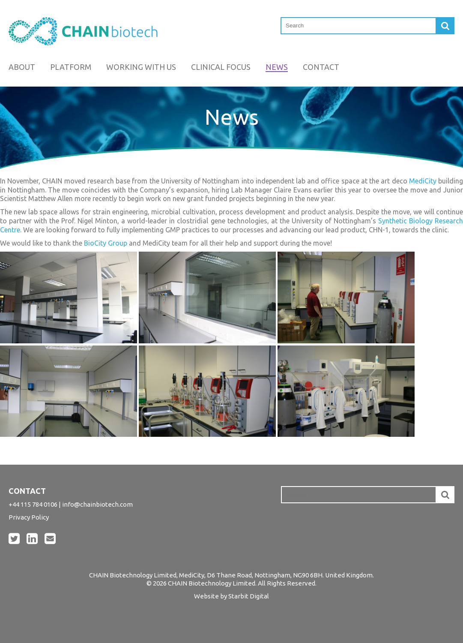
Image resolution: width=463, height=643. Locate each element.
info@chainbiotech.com (97, 504)
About (22, 67)
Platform (70, 67)
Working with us (141, 67)
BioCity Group (105, 243)
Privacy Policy (29, 517)
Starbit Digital (248, 596)
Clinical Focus (221, 67)
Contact (321, 67)
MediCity (422, 181)
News (277, 67)
